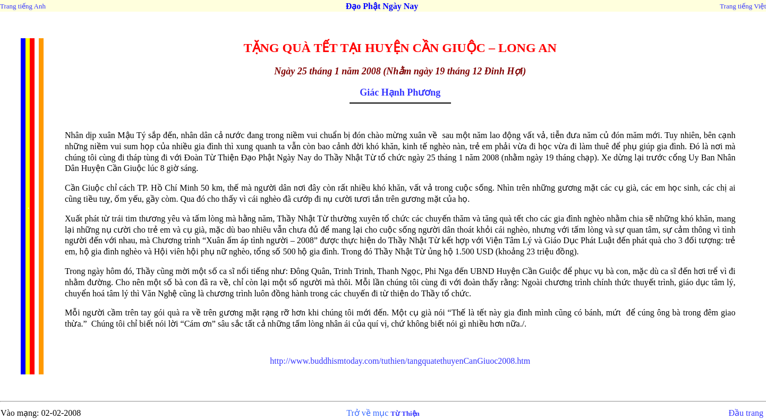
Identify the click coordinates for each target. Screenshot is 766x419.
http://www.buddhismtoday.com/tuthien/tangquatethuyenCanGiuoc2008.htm (400, 360)
